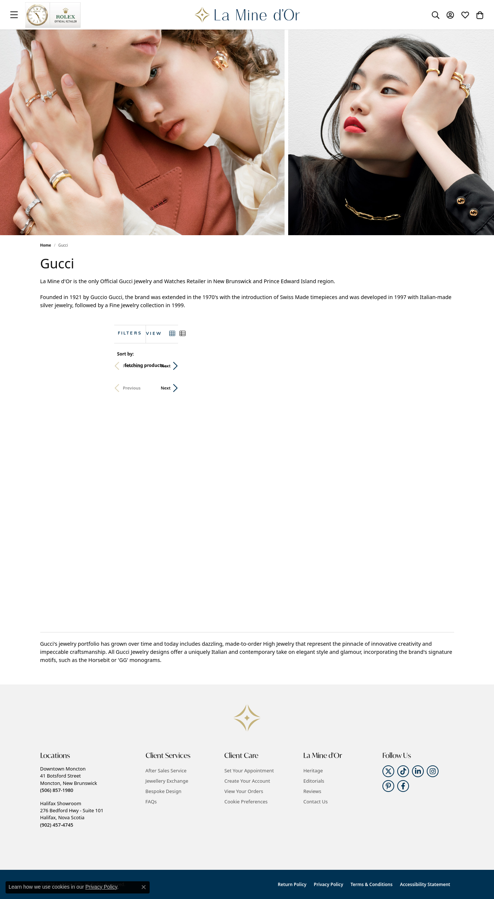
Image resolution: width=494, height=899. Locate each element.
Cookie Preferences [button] (246, 801)
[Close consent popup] (144, 887)
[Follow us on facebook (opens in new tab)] (403, 786)
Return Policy (292, 884)
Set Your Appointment (249, 770)
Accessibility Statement (425, 884)
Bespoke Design (164, 791)
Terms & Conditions (372, 884)
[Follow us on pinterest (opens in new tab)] (388, 786)
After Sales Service (166, 770)
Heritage (313, 770)
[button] (435, 15)
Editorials (313, 781)
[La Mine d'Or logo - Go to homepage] (247, 15)
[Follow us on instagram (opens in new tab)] (433, 771)
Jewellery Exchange (167, 781)
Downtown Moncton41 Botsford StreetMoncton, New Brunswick (68, 779)
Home (45, 245)
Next (442, 365)
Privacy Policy (328, 884)
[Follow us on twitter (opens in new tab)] (388, 771)
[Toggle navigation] (14, 14)
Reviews (312, 791)
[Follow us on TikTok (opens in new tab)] (403, 771)
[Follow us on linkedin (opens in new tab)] (418, 771)
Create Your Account (247, 781)
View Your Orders (243, 791)
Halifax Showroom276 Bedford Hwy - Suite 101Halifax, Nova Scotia (71, 814)
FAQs (151, 801)
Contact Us (315, 801)
